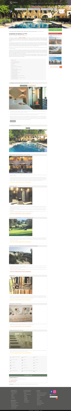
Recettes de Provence (53, 3)
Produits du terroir (39, 402)
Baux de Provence (22, 37)
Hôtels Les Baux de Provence (32, 31)
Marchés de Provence (14, 402)
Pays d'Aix (25, 396)
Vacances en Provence (14, 405)
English (61, 0)
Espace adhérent (31, 410)
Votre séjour (41, 3)
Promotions (13, 398)
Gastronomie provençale (41, 395)
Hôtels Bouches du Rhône (20, 31)
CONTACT (60, 3)
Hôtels (12, 395)
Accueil (10, 31)
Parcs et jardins (39, 400)
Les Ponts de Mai (14, 406)
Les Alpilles (26, 398)
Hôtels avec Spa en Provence (41, 394)
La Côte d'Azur (26, 402)
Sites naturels (39, 404)
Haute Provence (26, 400)
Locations (12, 394)
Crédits (41, 410)
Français (60, 0)
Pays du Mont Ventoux (27, 394)
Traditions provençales (40, 403)
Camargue (25, 399)
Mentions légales (37, 410)
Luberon (25, 395)
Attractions (38, 396)
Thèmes (46, 3)
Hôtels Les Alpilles (26, 31)
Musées (38, 399)
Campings (12, 396)
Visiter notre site (13, 381)
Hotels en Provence (13, 31)
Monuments (39, 398)
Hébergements (34, 3)
